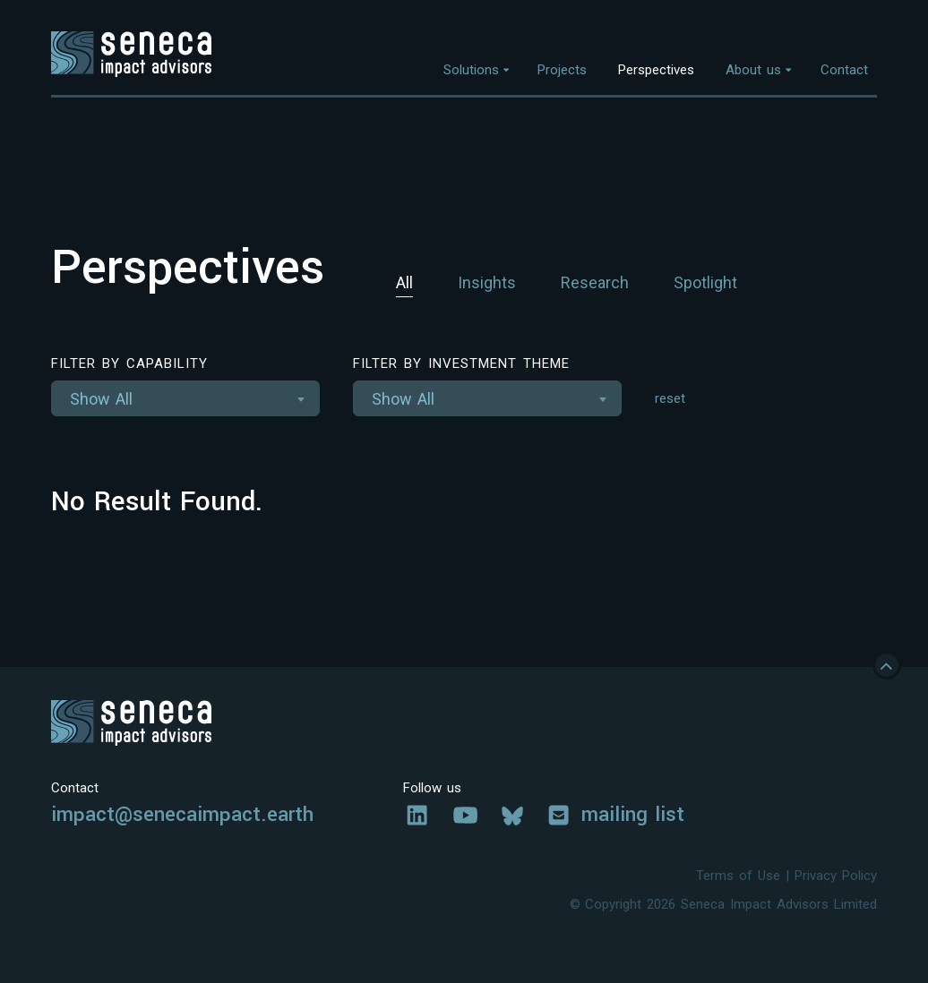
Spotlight (705, 282)
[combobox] (185, 398)
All (404, 282)
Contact (844, 70)
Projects (562, 70)
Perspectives (656, 70)
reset (670, 399)
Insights (487, 282)
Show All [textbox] (101, 398)
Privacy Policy (836, 876)
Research (595, 282)
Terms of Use (738, 876)
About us (753, 70)
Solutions (471, 70)
